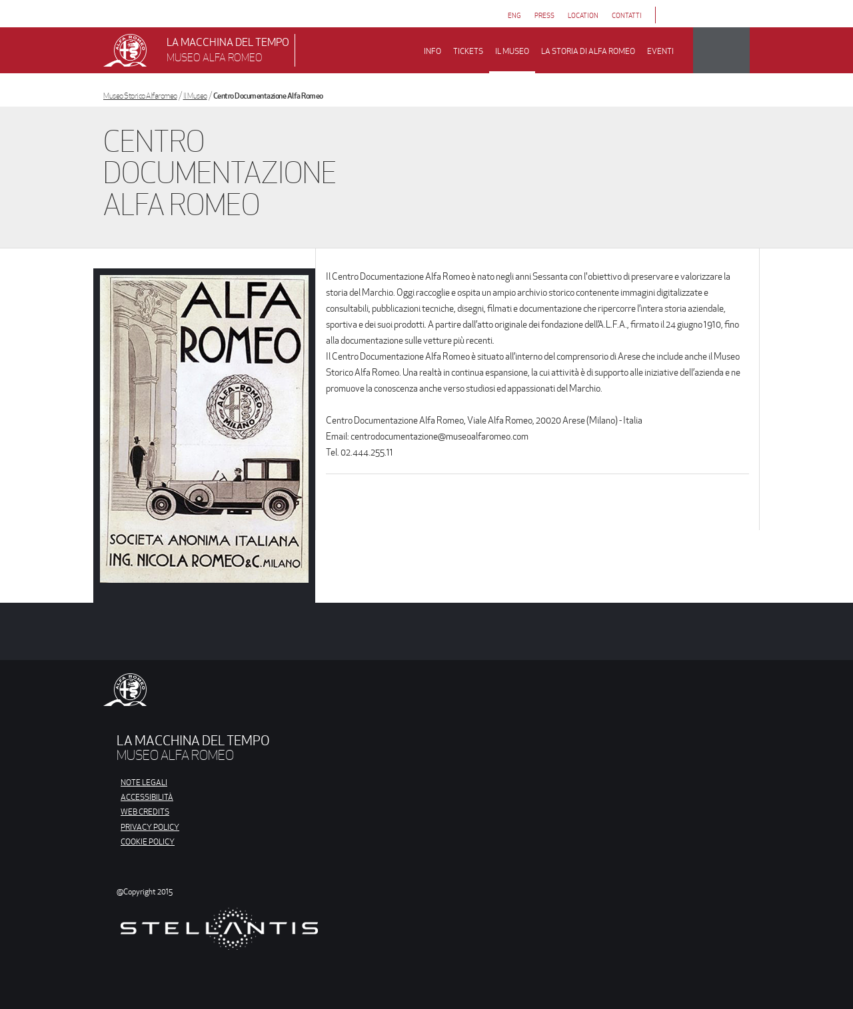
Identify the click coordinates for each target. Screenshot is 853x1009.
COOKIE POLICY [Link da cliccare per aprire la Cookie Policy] (148, 841)
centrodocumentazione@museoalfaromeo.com (439, 436)
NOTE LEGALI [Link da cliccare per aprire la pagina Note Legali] (144, 782)
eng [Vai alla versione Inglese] (514, 15)
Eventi (660, 51)
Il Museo (195, 96)
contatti (627, 15)
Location (583, 15)
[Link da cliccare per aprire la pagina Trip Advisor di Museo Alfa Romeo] (717, 15)
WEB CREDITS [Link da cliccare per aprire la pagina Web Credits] (145, 811)
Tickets (468, 51)
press (544, 15)
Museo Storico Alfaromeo (140, 96)
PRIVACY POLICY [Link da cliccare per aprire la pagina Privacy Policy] (150, 827)
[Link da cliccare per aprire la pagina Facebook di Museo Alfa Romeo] (677, 15)
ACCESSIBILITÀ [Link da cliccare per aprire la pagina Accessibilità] (147, 797)
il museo (512, 51)
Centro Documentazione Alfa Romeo (268, 96)
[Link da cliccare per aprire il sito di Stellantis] (219, 937)
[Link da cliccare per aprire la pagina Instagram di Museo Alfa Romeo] (697, 15)
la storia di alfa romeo (588, 51)
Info (432, 51)
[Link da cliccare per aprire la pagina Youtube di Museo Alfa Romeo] (737, 15)
